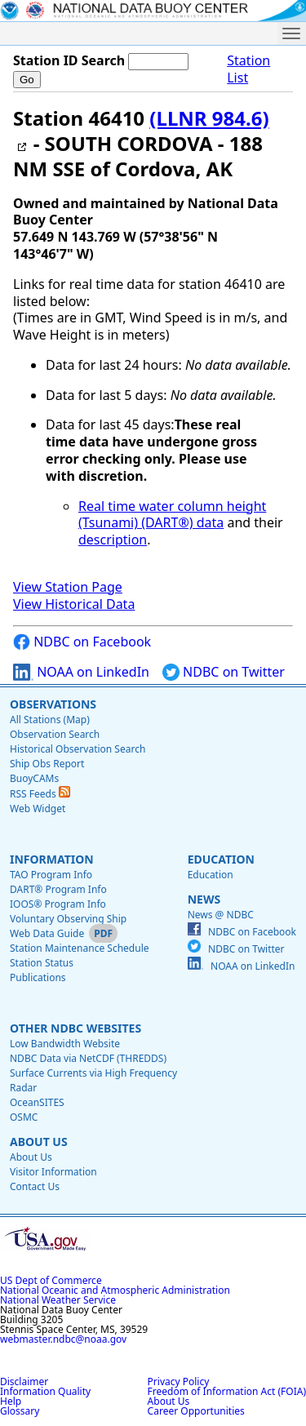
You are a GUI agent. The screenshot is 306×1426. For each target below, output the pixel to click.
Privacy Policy (179, 1381)
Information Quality (45, 1391)
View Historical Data (74, 604)
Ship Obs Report (47, 764)
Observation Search (55, 734)
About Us (39, 1141)
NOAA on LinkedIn (81, 672)
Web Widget (37, 808)
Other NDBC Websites (75, 1028)
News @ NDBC (221, 915)
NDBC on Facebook (82, 642)
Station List (248, 69)
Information (52, 859)
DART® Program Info (58, 889)
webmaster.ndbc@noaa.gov (63, 1339)
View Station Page (67, 587)
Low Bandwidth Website (65, 1044)
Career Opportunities (196, 1411)
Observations (53, 704)
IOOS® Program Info (58, 904)
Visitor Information (53, 1172)
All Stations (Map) (50, 719)
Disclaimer (24, 1381)
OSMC (24, 1117)
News (204, 899)
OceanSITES (37, 1102)
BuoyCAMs (34, 778)
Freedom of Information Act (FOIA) (227, 1391)
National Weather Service (58, 1300)
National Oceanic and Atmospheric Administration (115, 1290)
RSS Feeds (40, 794)
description (112, 540)
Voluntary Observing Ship (68, 919)
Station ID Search (69, 60)
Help (10, 1401)
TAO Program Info (51, 875)
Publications (38, 977)
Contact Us (35, 1186)
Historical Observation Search (77, 749)
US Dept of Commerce (51, 1280)
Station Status (41, 963)
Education (221, 859)
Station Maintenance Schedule (79, 948)
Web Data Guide (47, 933)
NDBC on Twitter (223, 672)
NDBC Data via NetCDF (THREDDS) (88, 1058)
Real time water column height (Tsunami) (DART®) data (172, 514)
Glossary (19, 1411)
